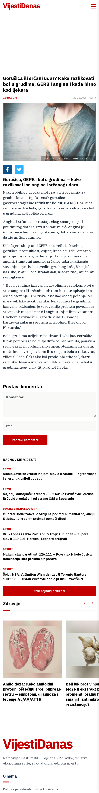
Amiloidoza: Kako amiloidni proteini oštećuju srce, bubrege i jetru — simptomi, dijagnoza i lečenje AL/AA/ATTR (32, 691)
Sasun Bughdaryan (57, 158)
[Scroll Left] (84, 603)
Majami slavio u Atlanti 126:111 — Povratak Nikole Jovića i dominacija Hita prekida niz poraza (48, 556)
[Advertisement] (49, 42)
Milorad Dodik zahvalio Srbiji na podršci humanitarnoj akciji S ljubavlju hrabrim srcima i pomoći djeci (48, 516)
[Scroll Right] (92, 603)
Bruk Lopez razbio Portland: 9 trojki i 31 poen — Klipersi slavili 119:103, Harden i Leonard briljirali (46, 536)
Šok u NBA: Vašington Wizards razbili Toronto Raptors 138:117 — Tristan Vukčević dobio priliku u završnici (44, 576)
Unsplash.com (83, 158)
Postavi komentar (25, 440)
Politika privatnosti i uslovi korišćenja (30, 789)
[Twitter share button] (19, 169)
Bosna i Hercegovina (20, 508)
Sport (8, 468)
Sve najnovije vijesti (49, 591)
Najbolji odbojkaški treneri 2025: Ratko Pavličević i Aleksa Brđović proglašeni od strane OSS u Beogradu (48, 496)
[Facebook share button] (7, 169)
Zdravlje (10, 97)
